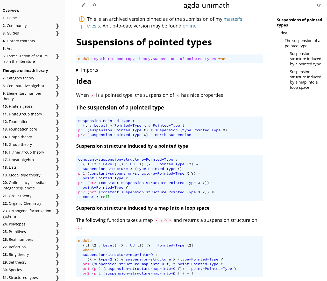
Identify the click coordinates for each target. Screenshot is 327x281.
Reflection (14, 246)
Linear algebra (18, 159)
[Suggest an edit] (319, 5)
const (88, 196)
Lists (10, 167)
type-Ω (105, 259)
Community (15, 25)
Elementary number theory (22, 96)
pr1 (81, 130)
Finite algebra (18, 106)
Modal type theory (21, 175)
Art (7, 48)
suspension (166, 130)
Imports (89, 70)
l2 (94, 164)
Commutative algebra (23, 85)
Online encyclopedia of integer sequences (26, 185)
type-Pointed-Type (201, 130)
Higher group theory (23, 152)
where (224, 58)
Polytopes (14, 224)
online (189, 26)
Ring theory (16, 254)
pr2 (81, 134)
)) (207, 182)
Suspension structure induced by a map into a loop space (305, 79)
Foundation (16, 121)
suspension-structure (105, 168)
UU (132, 164)
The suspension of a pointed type (302, 43)
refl (105, 196)
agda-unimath (206, 5)
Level (99, 125)
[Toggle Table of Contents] (71, 5)
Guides (11, 33)
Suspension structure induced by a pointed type (305, 58)
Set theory (14, 262)
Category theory (18, 78)
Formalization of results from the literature (25, 58)
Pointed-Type (127, 125)
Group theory (17, 144)
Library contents (19, 40)
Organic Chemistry (22, 203)
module (85, 58)
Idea (283, 32)
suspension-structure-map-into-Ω (118, 254)
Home (10, 17)
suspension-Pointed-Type (104, 120)
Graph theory (17, 136)
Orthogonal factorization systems (27, 213)
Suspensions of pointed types (299, 22)
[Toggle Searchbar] (94, 5)
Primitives (14, 231)
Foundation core (20, 129)
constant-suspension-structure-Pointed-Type (125, 159)
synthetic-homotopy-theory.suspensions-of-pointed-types (155, 58)
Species (12, 269)
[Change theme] (83, 5)
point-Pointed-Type (103, 178)
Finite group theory (22, 114)
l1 (87, 164)
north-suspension (173, 134)
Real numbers (18, 239)
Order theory (17, 195)
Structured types (20, 277)
